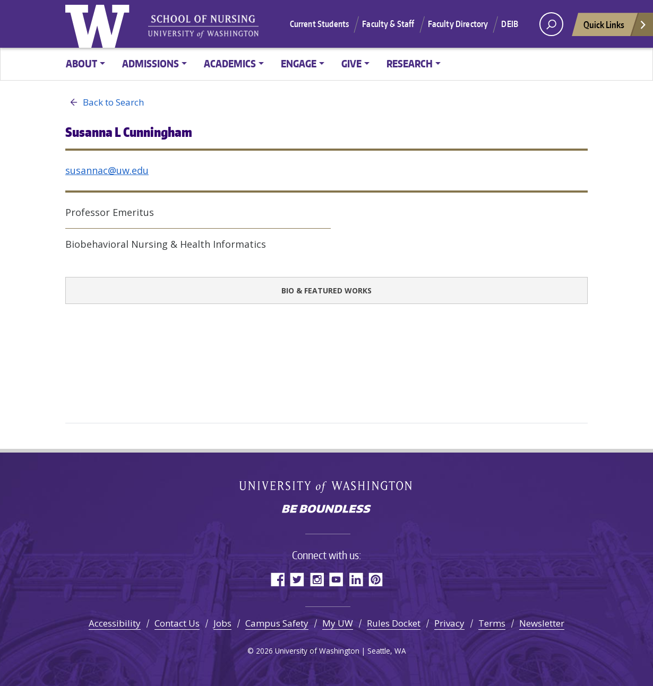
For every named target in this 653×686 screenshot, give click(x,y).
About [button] (81, 63)
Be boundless (326, 509)
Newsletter (541, 623)
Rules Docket (393, 623)
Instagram (317, 579)
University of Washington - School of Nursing (203, 27)
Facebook (277, 579)
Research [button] (409, 63)
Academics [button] (230, 63)
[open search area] (551, 24)
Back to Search (104, 102)
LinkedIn (356, 579)
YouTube (336, 579)
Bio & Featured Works (326, 290)
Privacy (449, 623)
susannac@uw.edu (107, 170)
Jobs (222, 623)
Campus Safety (276, 623)
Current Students (319, 24)
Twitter (297, 579)
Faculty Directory (458, 24)
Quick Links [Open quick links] (615, 27)
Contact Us (177, 623)
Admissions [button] (150, 63)
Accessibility (115, 623)
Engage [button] (298, 63)
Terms (491, 623)
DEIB (509, 24)
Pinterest (375, 579)
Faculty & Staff (388, 24)
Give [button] (351, 63)
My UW (337, 623)
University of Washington (99, 24)
